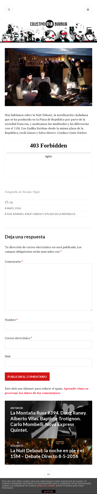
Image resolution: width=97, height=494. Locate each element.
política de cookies (45, 485)
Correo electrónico (18, 338)
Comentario (14, 261)
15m (9, 214)
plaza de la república (60, 214)
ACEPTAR (48, 491)
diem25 (19, 214)
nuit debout (35, 214)
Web (8, 356)
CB (11, 202)
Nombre (11, 320)
